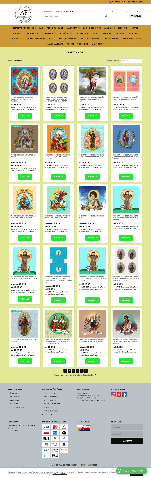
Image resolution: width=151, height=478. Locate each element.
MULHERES (120, 33)
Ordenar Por (113, 61)
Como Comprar (49, 393)
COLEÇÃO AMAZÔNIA (68, 38)
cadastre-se (69, 11)
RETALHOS (133, 33)
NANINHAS (107, 33)
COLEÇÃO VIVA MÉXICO (91, 38)
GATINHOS (17, 33)
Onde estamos (14, 404)
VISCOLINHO (82, 44)
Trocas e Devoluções (52, 404)
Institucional (15, 389)
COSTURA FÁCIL (16, 38)
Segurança (48, 407)
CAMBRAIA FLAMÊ (55, 44)
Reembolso (48, 414)
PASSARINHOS (50, 33)
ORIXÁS (52, 38)
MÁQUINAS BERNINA (132, 38)
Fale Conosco (138, 12)
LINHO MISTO (98, 44)
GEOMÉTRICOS (66, 33)
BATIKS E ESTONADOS (36, 38)
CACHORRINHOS (33, 33)
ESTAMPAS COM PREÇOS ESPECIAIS (28, 28)
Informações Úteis (52, 389)
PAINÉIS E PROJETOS (92, 28)
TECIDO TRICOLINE (55, 28)
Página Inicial (14, 393)
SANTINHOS (109, 28)
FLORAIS (134, 28)
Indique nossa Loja (16, 407)
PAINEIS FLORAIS (112, 38)
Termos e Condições (51, 397)
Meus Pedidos (128, 12)
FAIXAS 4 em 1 (82, 33)
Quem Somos (117, 12)
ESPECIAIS (122, 28)
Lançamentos (73, 28)
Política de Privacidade (52, 411)
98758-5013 (118, 1)
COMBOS (95, 33)
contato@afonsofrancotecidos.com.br (91, 400)
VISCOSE (70, 44)
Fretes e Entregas (50, 400)
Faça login (59, 11)
